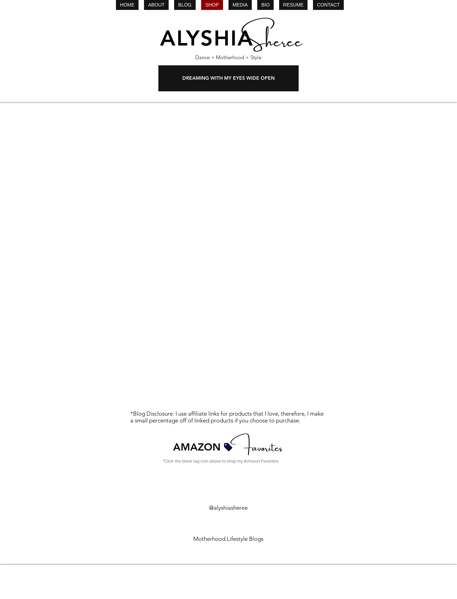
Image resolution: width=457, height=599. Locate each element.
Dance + (204, 57)
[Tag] (228, 447)
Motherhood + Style (237, 57)
